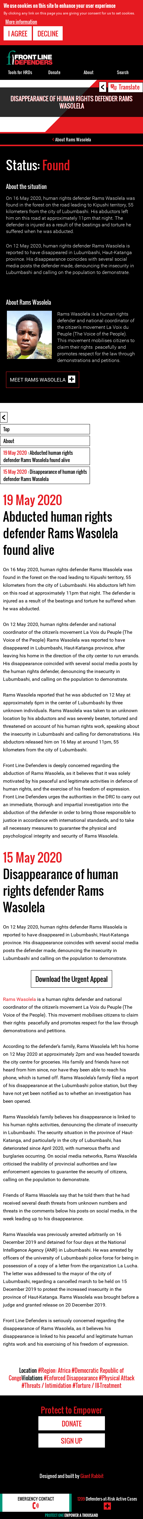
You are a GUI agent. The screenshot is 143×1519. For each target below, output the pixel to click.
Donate (54, 72)
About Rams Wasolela (73, 139)
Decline (47, 33)
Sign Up (71, 1440)
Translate (129, 87)
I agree (17, 33)
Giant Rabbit (91, 1476)
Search (123, 72)
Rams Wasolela (19, 999)
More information (21, 21)
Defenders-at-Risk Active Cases (107, 1498)
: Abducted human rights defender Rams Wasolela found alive (38, 456)
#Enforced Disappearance (71, 1378)
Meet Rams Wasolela (38, 380)
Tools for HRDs (20, 72)
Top (6, 429)
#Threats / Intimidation (46, 1385)
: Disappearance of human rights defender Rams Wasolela (45, 475)
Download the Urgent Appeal (71, 979)
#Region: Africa (54, 1370)
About (8, 441)
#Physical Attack (116, 1378)
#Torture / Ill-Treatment (97, 1385)
